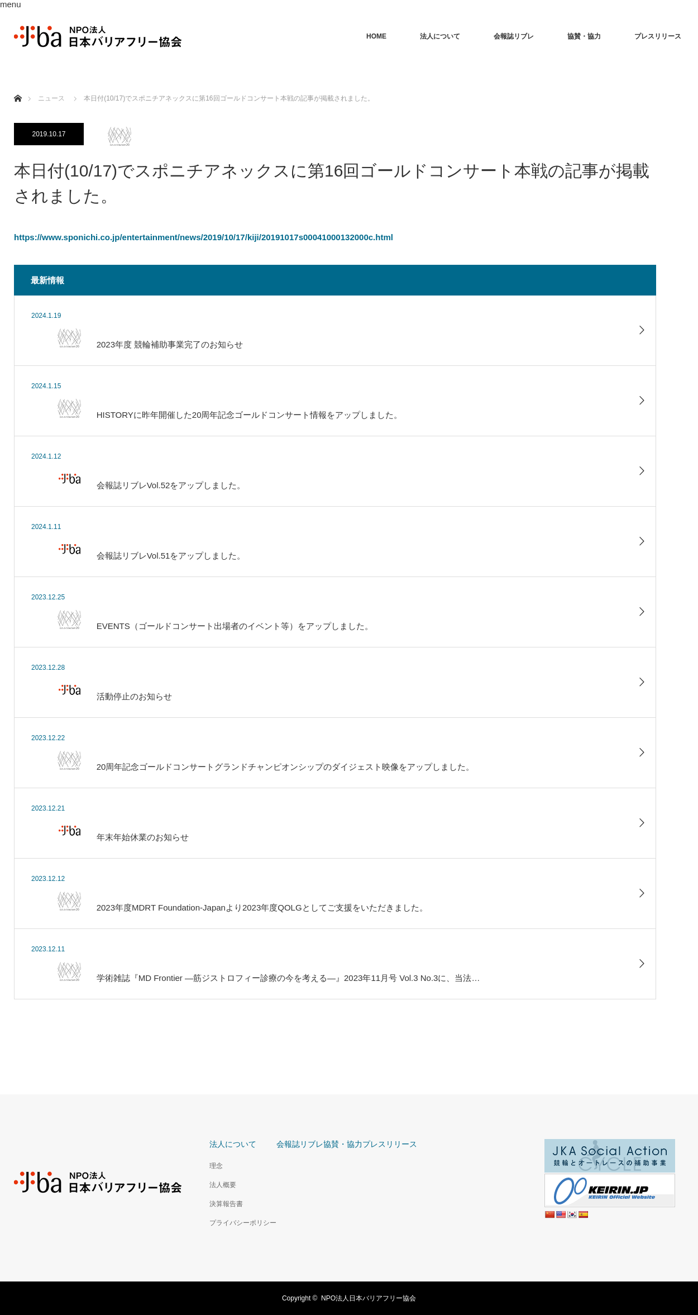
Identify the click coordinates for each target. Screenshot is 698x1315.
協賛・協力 (584, 36)
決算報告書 (226, 1204)
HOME (376, 36)
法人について (440, 36)
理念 (216, 1166)
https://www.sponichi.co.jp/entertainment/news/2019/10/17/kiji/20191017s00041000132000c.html (203, 237)
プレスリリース (657, 36)
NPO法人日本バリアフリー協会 (368, 1298)
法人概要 (222, 1185)
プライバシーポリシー (242, 1223)
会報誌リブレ (514, 36)
